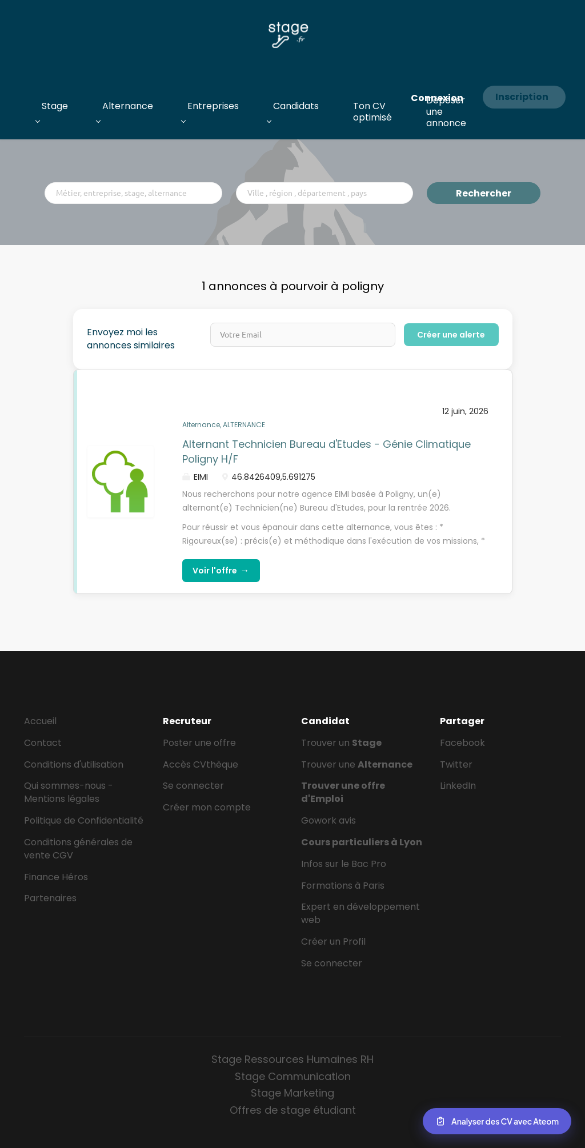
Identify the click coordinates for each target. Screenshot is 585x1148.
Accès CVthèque (200, 764)
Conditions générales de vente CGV (78, 849)
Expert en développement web (360, 913)
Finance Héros (56, 877)
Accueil (40, 721)
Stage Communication (293, 1076)
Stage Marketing (292, 1093)
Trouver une (356, 764)
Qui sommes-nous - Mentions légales (68, 792)
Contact (43, 742)
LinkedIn (458, 785)
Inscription (521, 96)
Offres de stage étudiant (293, 1110)
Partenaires (50, 898)
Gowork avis (328, 820)
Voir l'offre (221, 570)
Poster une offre (199, 742)
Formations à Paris (342, 885)
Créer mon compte (207, 807)
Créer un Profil (333, 941)
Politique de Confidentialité (83, 820)
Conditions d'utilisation (73, 764)
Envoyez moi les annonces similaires (131, 339)
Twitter (456, 764)
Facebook (462, 742)
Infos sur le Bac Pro (343, 863)
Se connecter (193, 785)
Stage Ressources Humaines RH (292, 1059)
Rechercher (483, 193)
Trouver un (341, 742)
